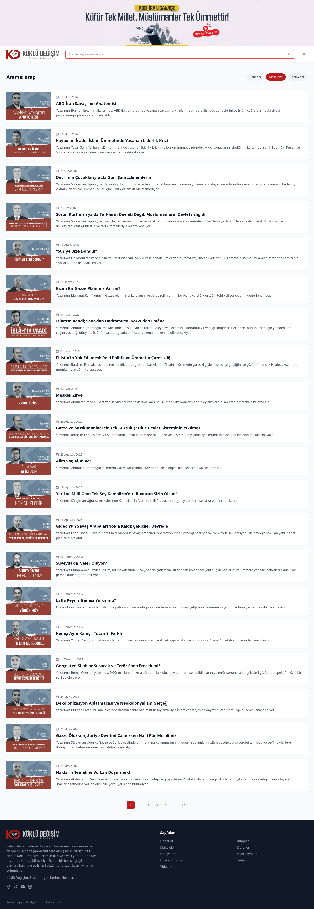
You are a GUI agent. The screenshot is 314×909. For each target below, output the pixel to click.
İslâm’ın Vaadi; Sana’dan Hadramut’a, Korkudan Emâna (110, 321)
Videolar (166, 866)
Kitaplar (243, 841)
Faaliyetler (298, 77)
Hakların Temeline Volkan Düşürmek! (93, 772)
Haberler (255, 77)
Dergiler (243, 847)
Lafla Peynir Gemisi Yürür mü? (86, 600)
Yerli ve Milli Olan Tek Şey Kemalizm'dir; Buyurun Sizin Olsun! (116, 493)
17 (183, 805)
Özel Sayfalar (247, 854)
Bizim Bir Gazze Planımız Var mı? (88, 288)
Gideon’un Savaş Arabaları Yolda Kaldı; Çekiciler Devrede (112, 526)
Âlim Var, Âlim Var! (74, 461)
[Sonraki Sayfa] (192, 805)
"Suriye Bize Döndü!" (76, 251)
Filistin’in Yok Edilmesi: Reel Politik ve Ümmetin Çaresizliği (114, 357)
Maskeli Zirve (69, 395)
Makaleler (275, 77)
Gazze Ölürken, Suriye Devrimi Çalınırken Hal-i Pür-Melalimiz (116, 735)
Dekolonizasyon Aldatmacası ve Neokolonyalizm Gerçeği (112, 703)
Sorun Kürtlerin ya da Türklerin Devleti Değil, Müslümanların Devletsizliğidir (131, 214)
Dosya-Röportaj (171, 860)
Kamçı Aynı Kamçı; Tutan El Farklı (89, 633)
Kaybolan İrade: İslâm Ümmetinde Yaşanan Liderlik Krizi (112, 140)
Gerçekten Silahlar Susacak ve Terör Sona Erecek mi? (108, 665)
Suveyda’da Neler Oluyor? (81, 563)
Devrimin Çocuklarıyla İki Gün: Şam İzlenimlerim (104, 177)
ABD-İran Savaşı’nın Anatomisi (86, 103)
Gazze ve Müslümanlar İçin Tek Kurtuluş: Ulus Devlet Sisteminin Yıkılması (129, 428)
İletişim (242, 860)
